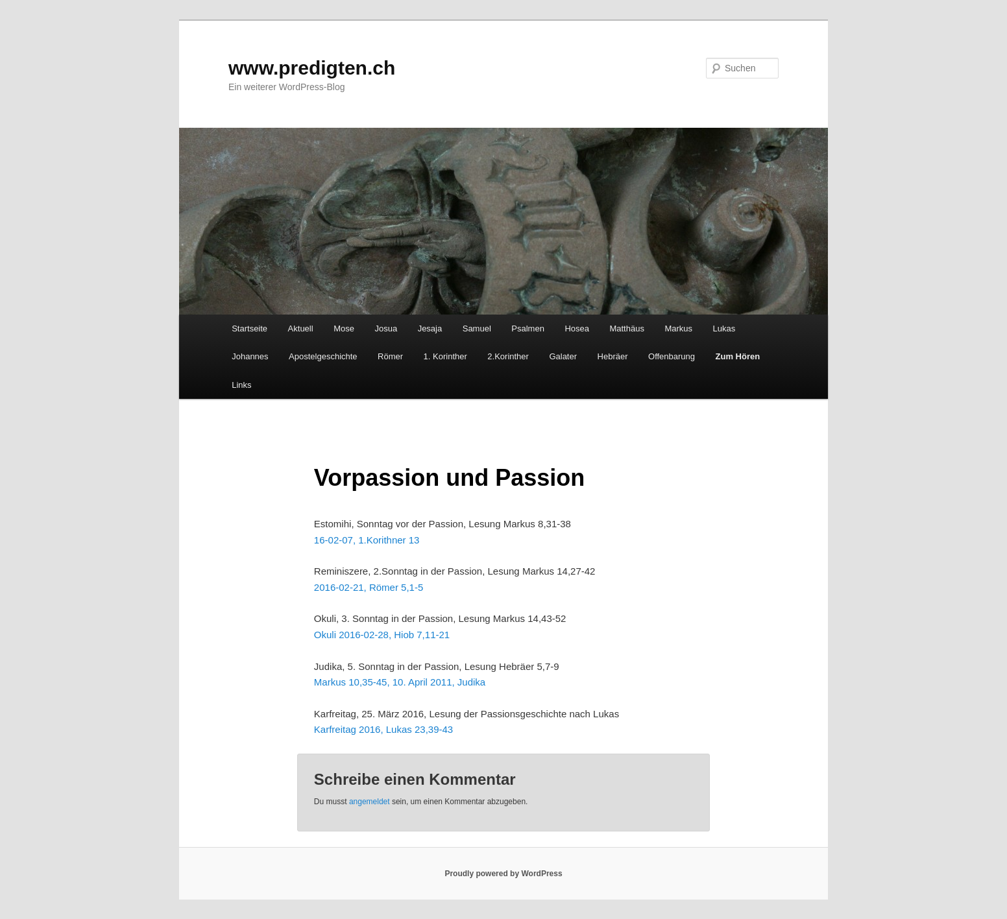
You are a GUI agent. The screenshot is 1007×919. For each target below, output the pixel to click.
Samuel (477, 328)
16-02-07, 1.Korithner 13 (367, 539)
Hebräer (613, 356)
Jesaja (430, 328)
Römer (390, 356)
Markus (678, 328)
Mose (344, 328)
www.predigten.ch (311, 67)
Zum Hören (738, 356)
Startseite (249, 328)
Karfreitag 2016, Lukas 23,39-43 (383, 729)
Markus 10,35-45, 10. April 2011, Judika (399, 681)
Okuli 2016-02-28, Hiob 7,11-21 (382, 634)
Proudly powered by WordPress (503, 873)
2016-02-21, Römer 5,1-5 (368, 587)
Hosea (576, 328)
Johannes (250, 356)
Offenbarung (671, 356)
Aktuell (300, 328)
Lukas (724, 328)
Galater (563, 356)
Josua (385, 328)
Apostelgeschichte (323, 356)
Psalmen (527, 328)
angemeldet (369, 801)
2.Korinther (508, 356)
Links (241, 385)
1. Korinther (445, 356)
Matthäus (626, 328)
